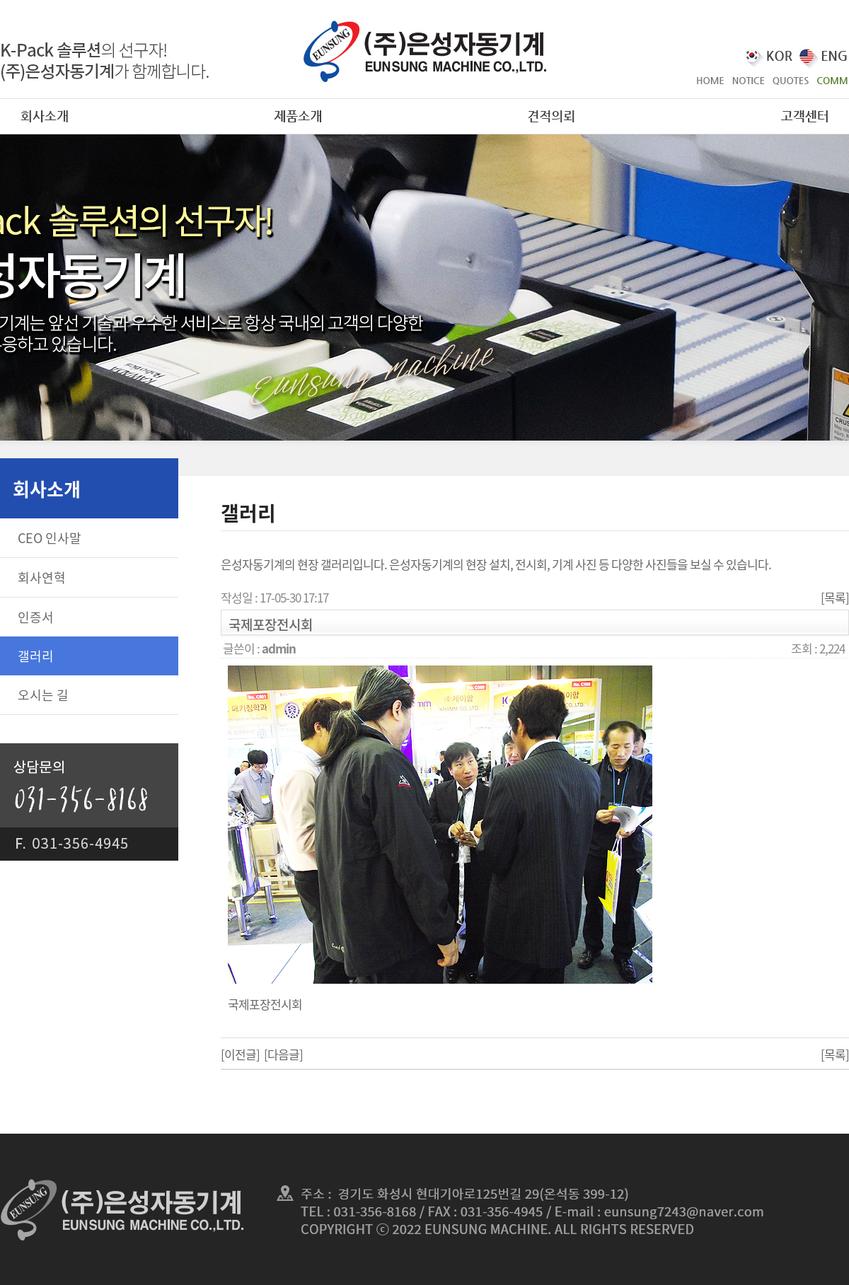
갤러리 (36, 655)
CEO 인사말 (49, 537)
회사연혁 (42, 577)
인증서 (36, 617)
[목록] (835, 597)
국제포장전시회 (265, 1004)
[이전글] (240, 1054)
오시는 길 (43, 694)
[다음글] (283, 1054)
